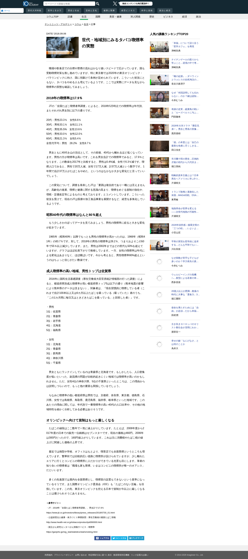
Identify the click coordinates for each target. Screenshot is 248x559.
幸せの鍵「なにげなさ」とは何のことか (185, 342)
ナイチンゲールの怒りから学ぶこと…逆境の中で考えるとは (185, 61)
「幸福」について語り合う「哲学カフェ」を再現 (185, 45)
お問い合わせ (81, 555)
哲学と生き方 (55, 10)
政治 (198, 16)
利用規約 (48, 555)
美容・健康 (115, 16)
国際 (98, 16)
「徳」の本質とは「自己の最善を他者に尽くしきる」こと (185, 144)
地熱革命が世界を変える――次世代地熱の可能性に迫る (185, 210)
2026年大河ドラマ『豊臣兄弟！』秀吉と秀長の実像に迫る (185, 127)
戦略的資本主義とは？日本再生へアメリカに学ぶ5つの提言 (185, 177)
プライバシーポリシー (63, 555)
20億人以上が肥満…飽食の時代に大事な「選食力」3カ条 (185, 293)
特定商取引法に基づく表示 (100, 555)
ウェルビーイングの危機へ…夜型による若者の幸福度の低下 (185, 276)
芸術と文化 (91, 10)
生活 (84, 16)
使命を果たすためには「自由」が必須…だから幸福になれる (185, 309)
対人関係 (135, 16)
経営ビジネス (128, 10)
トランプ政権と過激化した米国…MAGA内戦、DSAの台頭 (185, 193)
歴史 (151, 16)
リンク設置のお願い (139, 555)
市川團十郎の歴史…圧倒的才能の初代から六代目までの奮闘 (185, 160)
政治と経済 (165, 10)
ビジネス (168, 16)
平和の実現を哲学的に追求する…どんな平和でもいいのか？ (185, 243)
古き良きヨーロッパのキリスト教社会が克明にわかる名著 (185, 326)
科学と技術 (147, 10)
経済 (184, 16)
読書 (70, 16)
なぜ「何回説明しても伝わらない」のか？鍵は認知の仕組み (185, 94)
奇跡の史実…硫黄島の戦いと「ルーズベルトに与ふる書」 (185, 111)
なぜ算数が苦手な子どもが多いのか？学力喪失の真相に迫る (185, 260)
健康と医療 (109, 10)
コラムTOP (52, 16)
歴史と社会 (73, 10)
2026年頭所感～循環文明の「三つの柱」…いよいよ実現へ (185, 227)
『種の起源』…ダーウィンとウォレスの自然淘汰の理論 (185, 78)
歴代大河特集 (34, 10)
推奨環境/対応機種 (121, 555)
